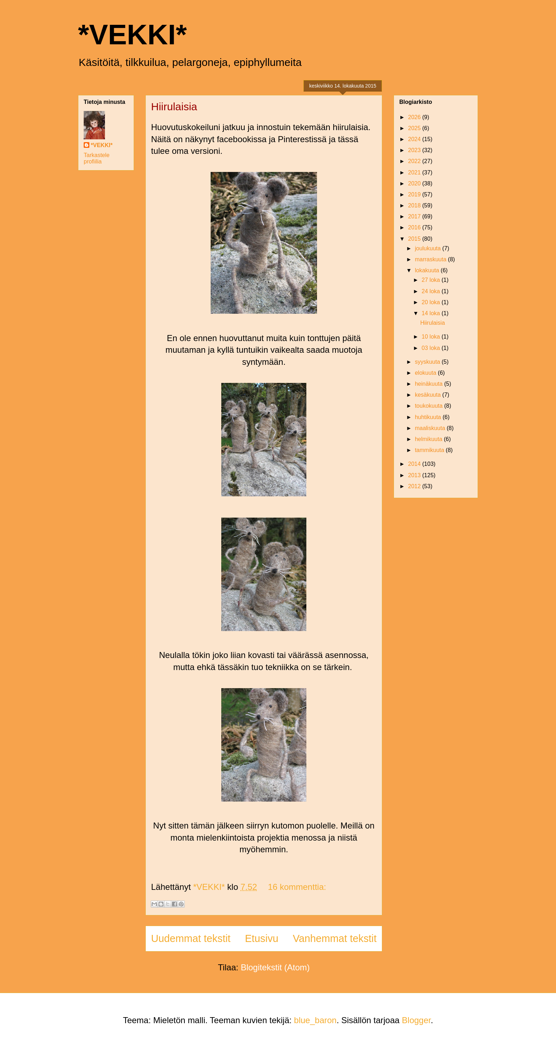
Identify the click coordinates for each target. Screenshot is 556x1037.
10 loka (431, 337)
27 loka (431, 280)
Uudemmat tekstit (190, 938)
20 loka (431, 302)
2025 (415, 128)
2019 (415, 194)
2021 (415, 172)
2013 (415, 475)
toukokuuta (429, 406)
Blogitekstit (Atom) (275, 967)
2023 (415, 150)
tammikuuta (430, 450)
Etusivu (261, 938)
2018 (415, 205)
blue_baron (315, 1020)
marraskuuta (431, 259)
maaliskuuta (431, 428)
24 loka (431, 291)
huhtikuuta (429, 417)
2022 (415, 161)
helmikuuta (429, 439)
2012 (415, 486)
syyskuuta (428, 362)
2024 (415, 139)
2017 (415, 216)
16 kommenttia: (297, 887)
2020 (415, 183)
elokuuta (426, 373)
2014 (415, 464)
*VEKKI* (132, 34)
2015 (415, 239)
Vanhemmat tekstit (335, 938)
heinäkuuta (429, 384)
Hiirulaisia (174, 106)
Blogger (416, 1020)
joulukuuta (428, 248)
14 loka (431, 313)
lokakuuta (428, 270)
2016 (415, 227)
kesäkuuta (428, 395)
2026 (415, 117)
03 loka (431, 348)
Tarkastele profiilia (97, 158)
